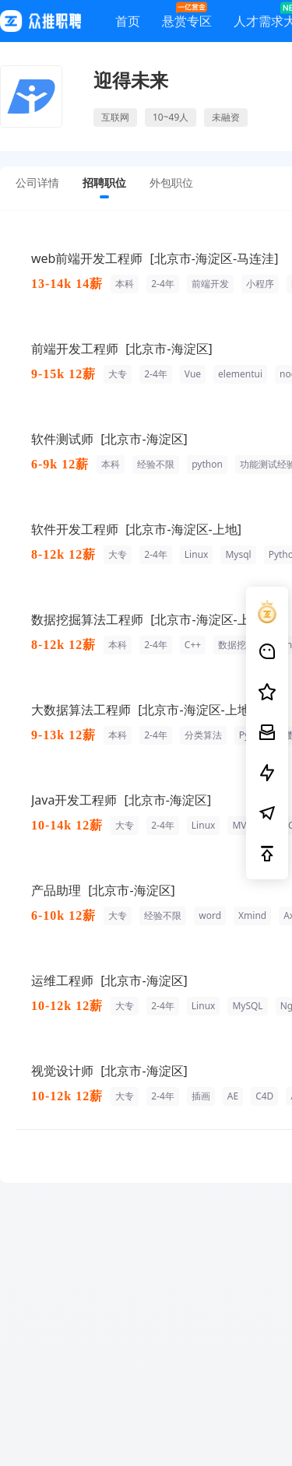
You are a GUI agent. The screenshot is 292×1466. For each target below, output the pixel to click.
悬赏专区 (187, 17)
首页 (127, 23)
